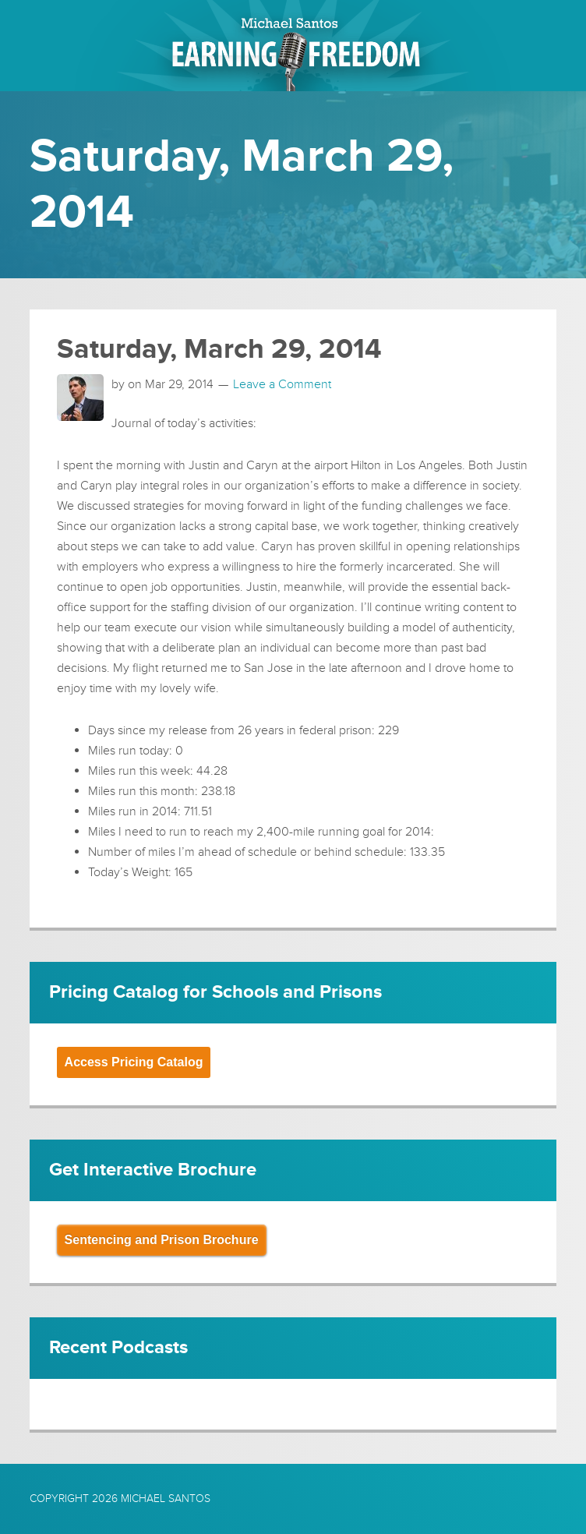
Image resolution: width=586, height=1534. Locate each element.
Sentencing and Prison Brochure (162, 1239)
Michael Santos (165, 1498)
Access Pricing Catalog (134, 1062)
